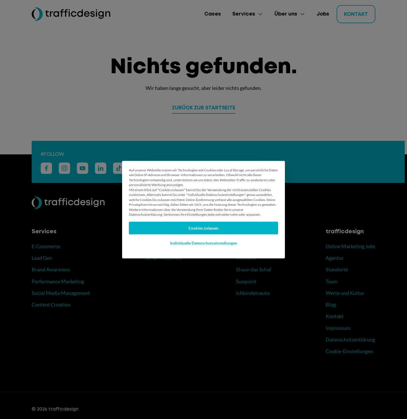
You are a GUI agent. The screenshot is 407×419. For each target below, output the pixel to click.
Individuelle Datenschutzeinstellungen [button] (203, 243)
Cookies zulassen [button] (203, 228)
